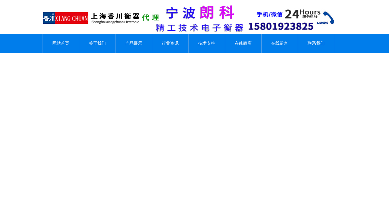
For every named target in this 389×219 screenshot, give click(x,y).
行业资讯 (170, 43)
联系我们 (316, 43)
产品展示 (133, 43)
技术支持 (206, 43)
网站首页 (60, 43)
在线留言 (279, 43)
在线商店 (243, 43)
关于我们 (97, 43)
